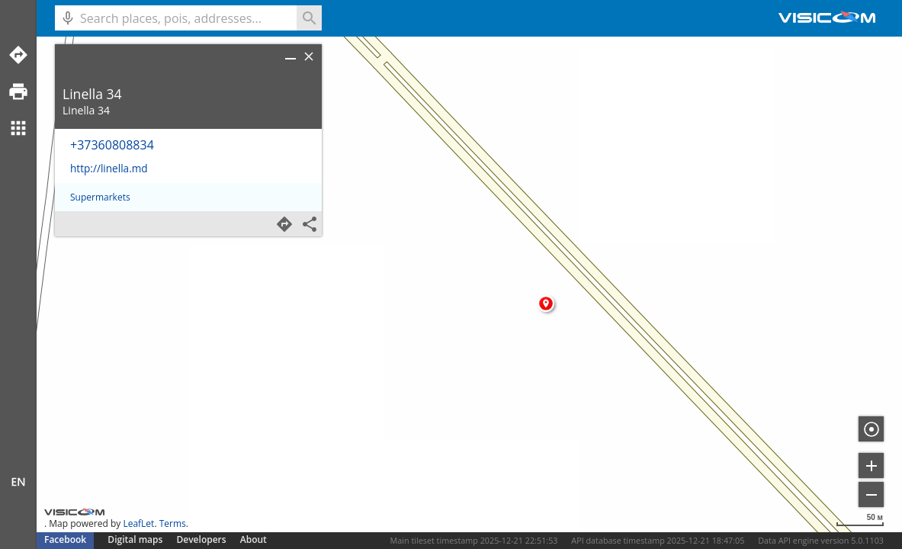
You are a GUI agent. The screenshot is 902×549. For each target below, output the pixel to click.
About (253, 539)
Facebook (65, 539)
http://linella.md (109, 168)
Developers (201, 539)
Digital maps (136, 539)
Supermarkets (100, 197)
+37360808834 (112, 144)
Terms (172, 523)
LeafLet (138, 523)
